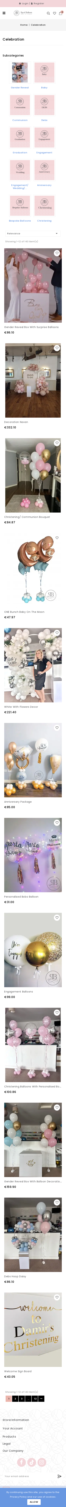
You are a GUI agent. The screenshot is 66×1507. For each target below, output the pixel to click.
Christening (44, 220)
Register (37, 3)
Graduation (20, 152)
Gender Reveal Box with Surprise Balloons (31, 327)
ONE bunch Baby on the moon (24, 612)
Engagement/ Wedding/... (20, 186)
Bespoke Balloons (20, 220)
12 (35, 1398)
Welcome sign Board (18, 1371)
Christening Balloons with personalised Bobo (33, 1086)
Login (24, 3)
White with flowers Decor (21, 707)
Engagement (44, 152)
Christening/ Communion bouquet (27, 517)
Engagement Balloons (18, 991)
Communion (20, 120)
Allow (34, 1502)
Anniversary (44, 185)
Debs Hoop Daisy (15, 1276)
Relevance (33, 233)
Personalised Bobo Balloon (21, 896)
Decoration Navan (16, 422)
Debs (44, 120)
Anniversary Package (18, 802)
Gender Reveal (20, 87)
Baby (44, 87)
